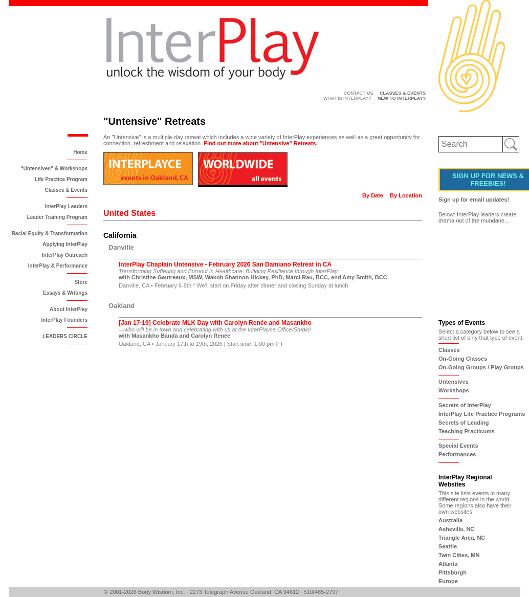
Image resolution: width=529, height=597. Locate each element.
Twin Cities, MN (458, 555)
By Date (372, 195)
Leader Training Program (57, 217)
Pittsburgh (452, 572)
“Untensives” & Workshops (54, 168)
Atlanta (447, 564)
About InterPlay (68, 309)
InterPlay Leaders (66, 206)
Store (80, 282)
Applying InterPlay (64, 244)
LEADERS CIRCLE (64, 336)
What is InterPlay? (347, 98)
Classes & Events (66, 190)
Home (80, 152)
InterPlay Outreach (64, 255)
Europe (448, 581)
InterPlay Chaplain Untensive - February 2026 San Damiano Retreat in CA (225, 264)
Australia (450, 520)
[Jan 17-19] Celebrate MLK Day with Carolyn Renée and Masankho (215, 322)
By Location (406, 195)
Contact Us (358, 93)
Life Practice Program (61, 179)
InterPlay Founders (64, 320)
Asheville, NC (456, 529)
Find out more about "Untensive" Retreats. (261, 143)
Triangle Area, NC (461, 538)
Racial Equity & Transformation (49, 233)
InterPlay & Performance (57, 266)
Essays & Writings (65, 293)
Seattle (447, 546)
